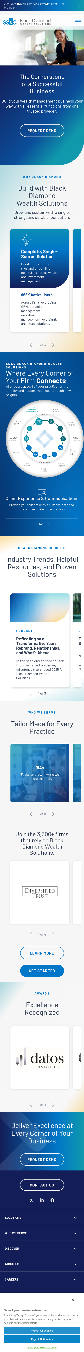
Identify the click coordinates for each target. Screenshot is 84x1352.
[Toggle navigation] (78, 21)
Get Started (42, 970)
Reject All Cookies (42, 1339)
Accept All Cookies (42, 1330)
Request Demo (42, 130)
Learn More (42, 953)
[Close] (73, 1300)
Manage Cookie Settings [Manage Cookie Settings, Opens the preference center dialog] (42, 1347)
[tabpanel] (42, 95)
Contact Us (42, 1185)
